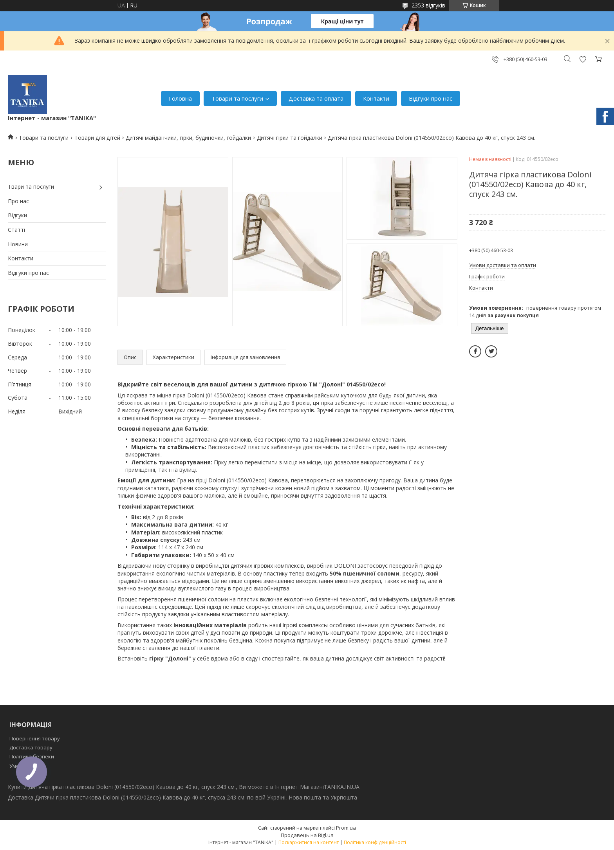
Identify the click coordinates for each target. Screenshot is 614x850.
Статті (16, 229)
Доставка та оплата (316, 98)
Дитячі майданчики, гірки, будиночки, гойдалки (188, 137)
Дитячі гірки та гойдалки (289, 137)
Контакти (376, 98)
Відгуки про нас (430, 98)
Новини (18, 244)
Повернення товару (34, 738)
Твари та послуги (31, 186)
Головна (180, 98)
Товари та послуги (237, 98)
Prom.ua (346, 827)
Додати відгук (583, 59)
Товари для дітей (97, 137)
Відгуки (17, 215)
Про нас (18, 201)
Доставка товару (30, 747)
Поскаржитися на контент (308, 842)
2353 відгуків (428, 5)
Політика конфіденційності (375, 842)
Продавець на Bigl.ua (307, 835)
